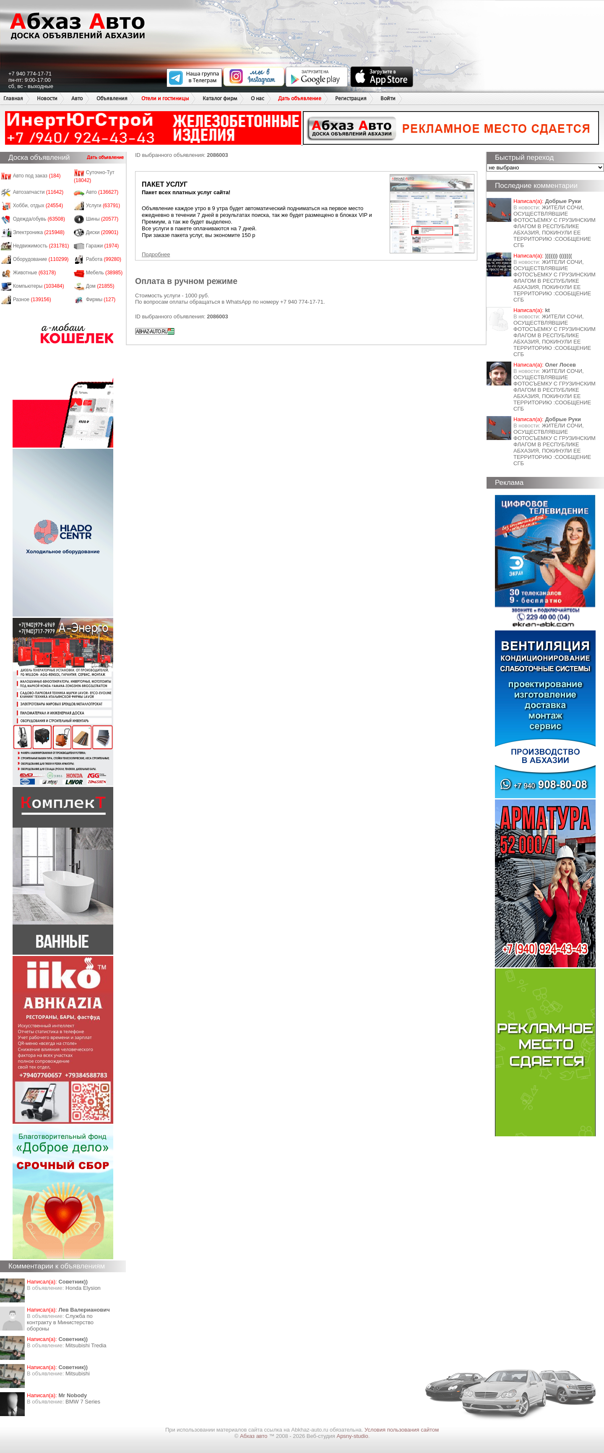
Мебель (104, 273)
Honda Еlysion (83, 1288)
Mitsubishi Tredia (86, 1345)
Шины (102, 219)
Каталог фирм (220, 98)
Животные (34, 273)
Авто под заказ (37, 176)
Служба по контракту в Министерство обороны (60, 1322)
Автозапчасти (38, 192)
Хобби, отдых (38, 205)
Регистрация (351, 98)
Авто (77, 98)
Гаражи (102, 246)
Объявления (112, 98)
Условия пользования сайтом (401, 1430)
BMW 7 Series (82, 1401)
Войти (388, 98)
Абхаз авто (254, 1436)
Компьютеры (38, 286)
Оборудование (41, 259)
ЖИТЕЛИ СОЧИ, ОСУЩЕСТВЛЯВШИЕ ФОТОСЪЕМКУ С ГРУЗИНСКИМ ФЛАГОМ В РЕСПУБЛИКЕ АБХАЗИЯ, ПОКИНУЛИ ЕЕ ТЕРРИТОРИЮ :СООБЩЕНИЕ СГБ (554, 226)
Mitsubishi (77, 1373)
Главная (13, 98)
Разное (32, 299)
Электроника (39, 232)
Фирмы (101, 299)
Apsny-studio (352, 1436)
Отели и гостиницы (165, 98)
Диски (102, 232)
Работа (103, 259)
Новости (47, 98)
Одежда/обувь (39, 219)
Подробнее (156, 254)
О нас (257, 98)
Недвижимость (41, 246)
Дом (100, 286)
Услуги (103, 205)
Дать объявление (299, 98)
